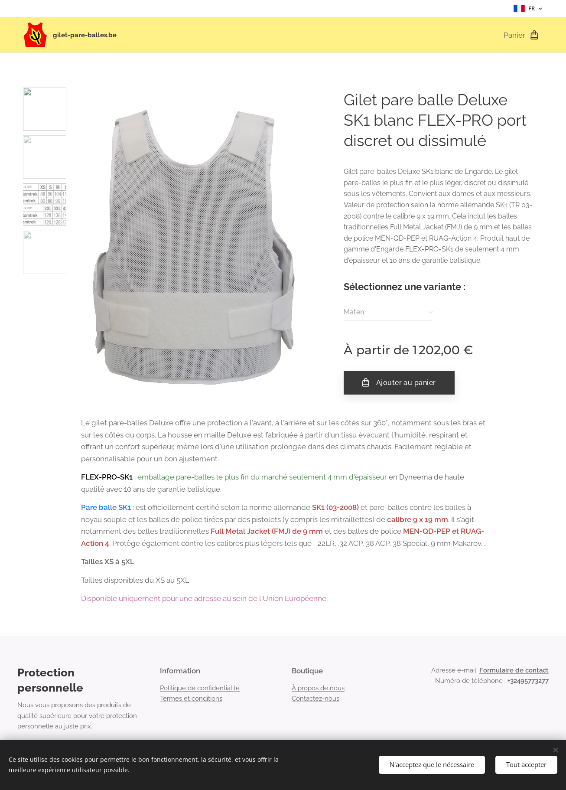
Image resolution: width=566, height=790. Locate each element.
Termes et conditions (191, 698)
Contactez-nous (315, 698)
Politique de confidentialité (200, 688)
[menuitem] (424, 35)
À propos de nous (318, 688)
